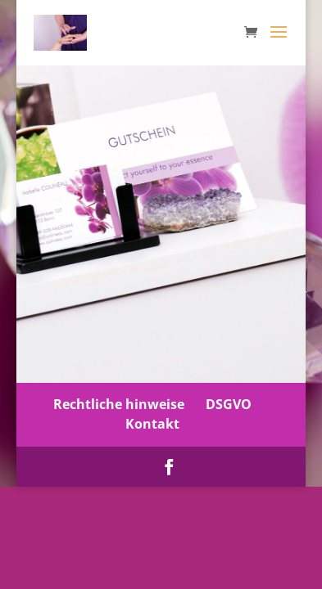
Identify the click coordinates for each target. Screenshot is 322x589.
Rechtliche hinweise (118, 404)
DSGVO (229, 404)
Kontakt (152, 424)
